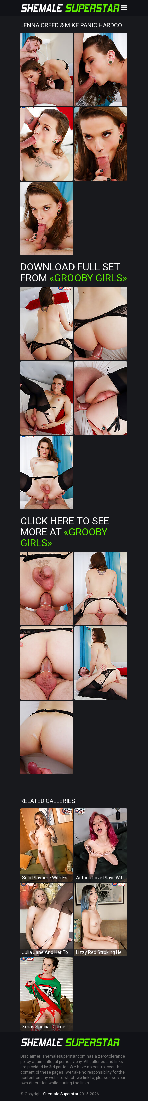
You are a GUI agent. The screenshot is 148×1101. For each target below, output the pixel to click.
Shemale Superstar (60, 1094)
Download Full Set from (73, 272)
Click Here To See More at (64, 532)
